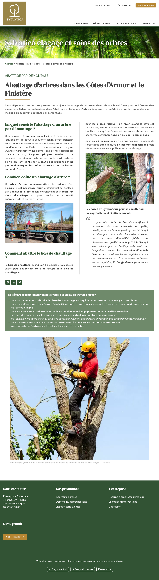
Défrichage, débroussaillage (71, 501)
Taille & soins (125, 23)
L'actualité (115, 506)
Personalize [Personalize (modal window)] (104, 569)
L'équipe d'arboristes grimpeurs (126, 497)
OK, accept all (58, 569)
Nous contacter (15, 536)
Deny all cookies (82, 569)
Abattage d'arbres (66, 497)
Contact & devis (145, 5)
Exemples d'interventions (123, 501)
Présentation (102, 5)
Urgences (148, 23)
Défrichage (101, 23)
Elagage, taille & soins (68, 506)
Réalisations (123, 5)
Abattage (81, 23)
